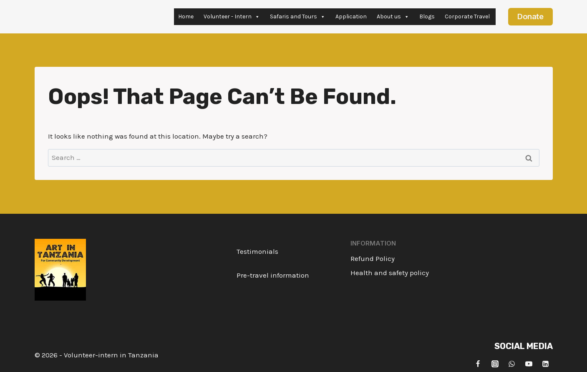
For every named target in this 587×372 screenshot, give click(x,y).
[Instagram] (495, 364)
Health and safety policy (389, 272)
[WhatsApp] (512, 364)
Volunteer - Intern (232, 16)
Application (351, 16)
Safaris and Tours (297, 16)
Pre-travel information (273, 275)
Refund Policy (372, 258)
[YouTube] (528, 364)
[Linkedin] (546, 364)
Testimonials (257, 251)
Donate (530, 16)
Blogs (427, 16)
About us (393, 16)
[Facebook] (478, 364)
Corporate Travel (467, 16)
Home (186, 16)
